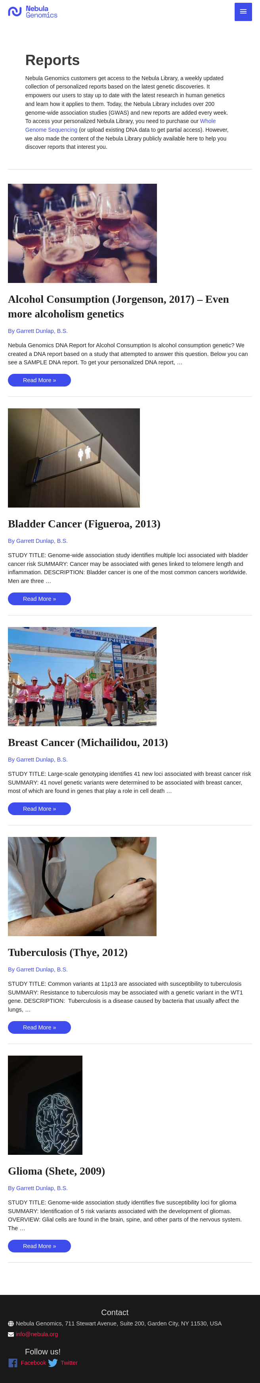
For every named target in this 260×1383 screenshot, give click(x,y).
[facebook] (27, 1363)
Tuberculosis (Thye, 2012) (73, 952)
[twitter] (63, 1363)
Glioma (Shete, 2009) (61, 1170)
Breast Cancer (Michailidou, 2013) (95, 741)
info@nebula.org (37, 1334)
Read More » (40, 381)
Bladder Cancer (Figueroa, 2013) (91, 523)
